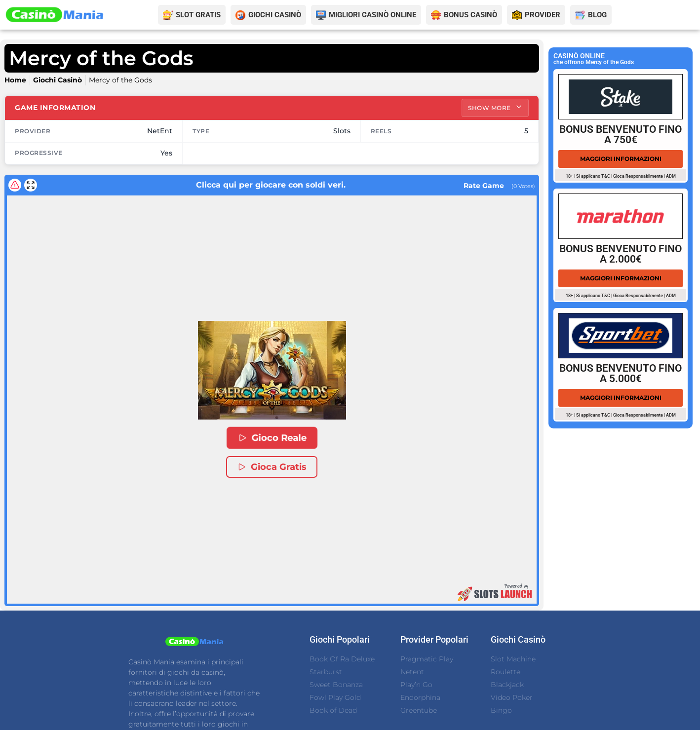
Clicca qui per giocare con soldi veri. (246, 185)
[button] (272, 370)
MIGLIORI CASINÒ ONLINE (372, 14)
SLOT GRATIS (198, 14)
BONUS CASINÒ (470, 14)
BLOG (597, 14)
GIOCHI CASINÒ (274, 14)
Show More (495, 107)
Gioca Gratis (272, 467)
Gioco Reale (272, 438)
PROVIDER (542, 14)
